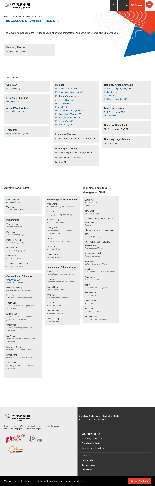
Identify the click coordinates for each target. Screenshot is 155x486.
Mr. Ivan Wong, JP (63, 125)
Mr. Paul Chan (12, 102)
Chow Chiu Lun (13, 280)
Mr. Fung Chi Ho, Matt (65, 100)
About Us (39, 17)
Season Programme (91, 435)
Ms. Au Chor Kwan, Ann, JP (18, 133)
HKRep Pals (87, 461)
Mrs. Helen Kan (62, 107)
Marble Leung (12, 199)
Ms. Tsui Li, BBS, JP (15, 111)
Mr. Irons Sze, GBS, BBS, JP (68, 118)
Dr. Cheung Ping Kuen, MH (116, 99)
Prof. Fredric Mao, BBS (114, 112)
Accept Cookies (139, 481)
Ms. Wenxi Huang (63, 104)
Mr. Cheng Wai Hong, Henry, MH (69, 92)
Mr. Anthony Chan (112, 115)
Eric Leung (11, 295)
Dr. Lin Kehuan (111, 92)
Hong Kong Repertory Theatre (17, 17)
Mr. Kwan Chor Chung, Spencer (69, 111)
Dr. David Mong (13, 89)
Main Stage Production (92, 439)
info (84, 481)
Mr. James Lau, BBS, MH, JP (68, 114)
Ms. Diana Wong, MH (64, 121)
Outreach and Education (93, 449)
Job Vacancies (88, 466)
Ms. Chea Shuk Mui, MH (66, 89)
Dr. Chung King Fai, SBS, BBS (117, 89)
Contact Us (87, 471)
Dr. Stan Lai (109, 95)
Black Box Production (91, 444)
